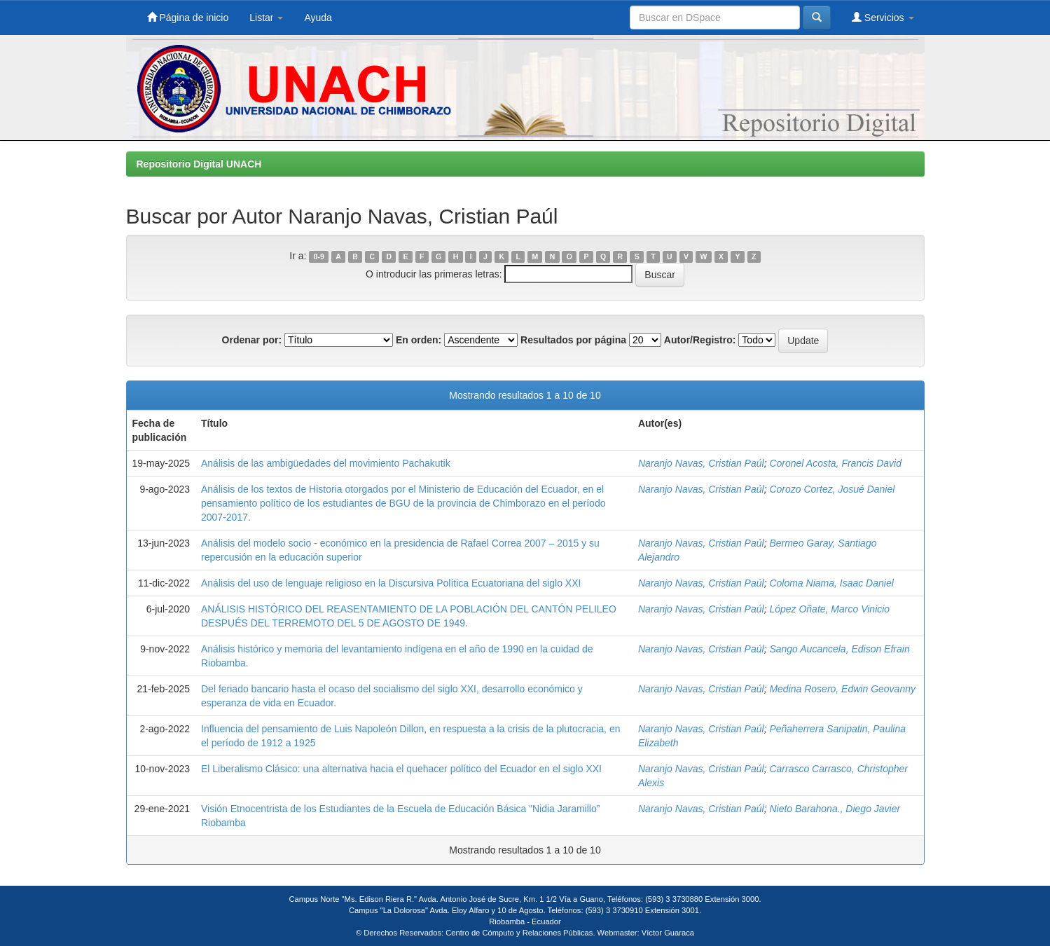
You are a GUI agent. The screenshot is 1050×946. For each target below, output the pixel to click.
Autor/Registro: (700, 339)
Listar (266, 17)
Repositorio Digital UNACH (199, 164)
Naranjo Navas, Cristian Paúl (701, 463)
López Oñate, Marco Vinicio (829, 609)
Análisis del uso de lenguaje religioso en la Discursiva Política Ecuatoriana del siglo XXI (391, 583)
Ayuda (317, 17)
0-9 (319, 256)
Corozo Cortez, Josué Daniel (831, 489)
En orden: (418, 339)
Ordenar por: (252, 339)
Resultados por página (573, 339)
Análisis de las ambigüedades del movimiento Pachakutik (325, 463)
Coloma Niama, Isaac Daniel (831, 583)
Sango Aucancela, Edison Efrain (839, 648)
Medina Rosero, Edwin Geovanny (842, 688)
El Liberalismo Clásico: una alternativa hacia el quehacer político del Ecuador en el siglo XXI (401, 768)
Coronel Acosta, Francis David (835, 463)
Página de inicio (188, 17)
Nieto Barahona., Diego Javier (834, 808)
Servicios (883, 17)
